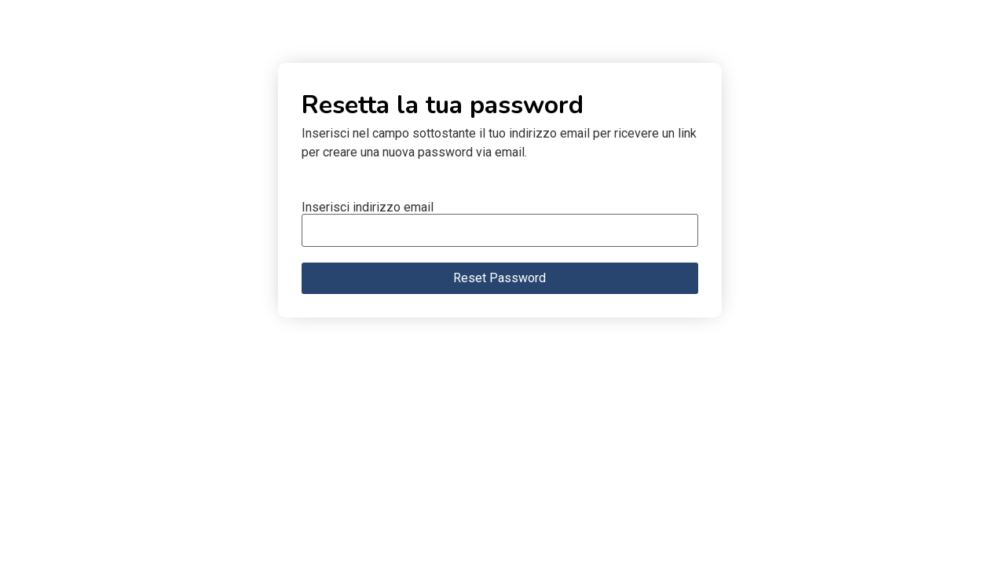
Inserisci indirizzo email (368, 207)
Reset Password (499, 277)
